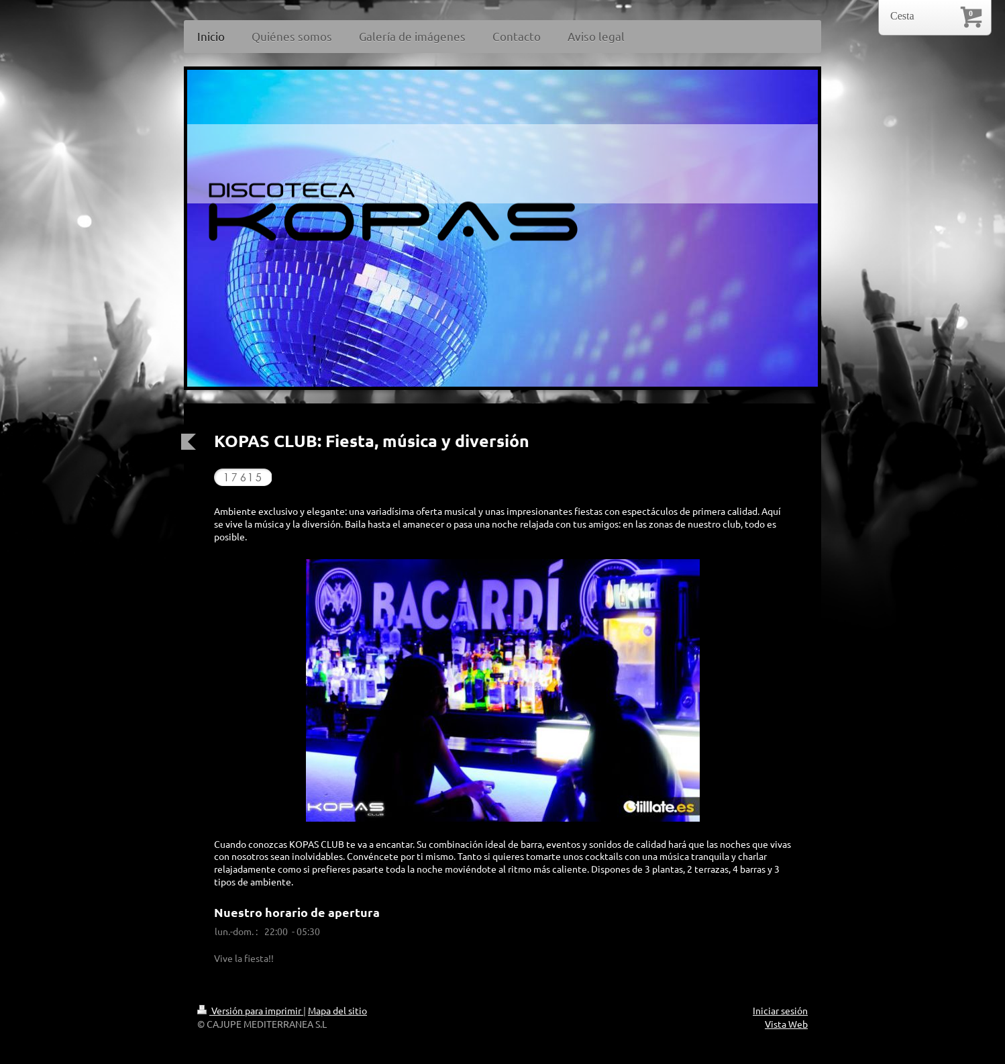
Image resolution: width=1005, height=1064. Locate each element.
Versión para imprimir (250, 1010)
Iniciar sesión (780, 1010)
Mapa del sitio (337, 1010)
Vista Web (786, 1024)
